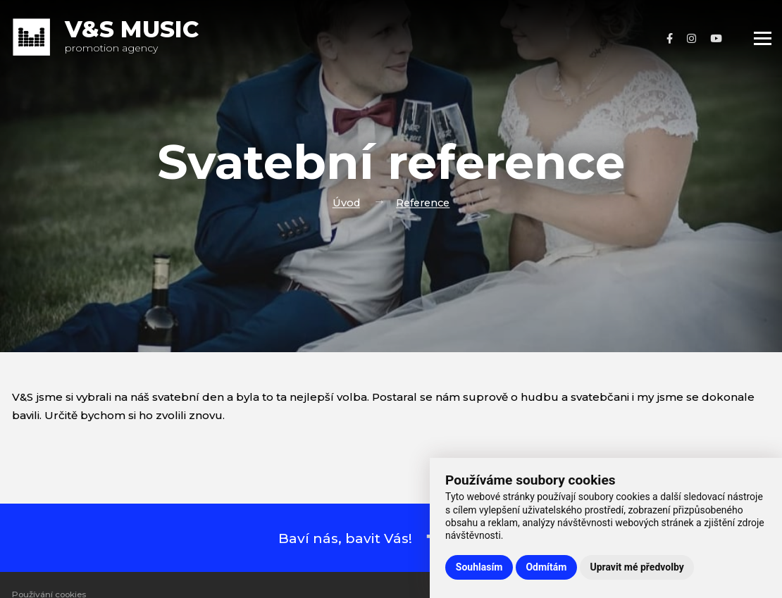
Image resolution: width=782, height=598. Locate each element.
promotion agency (132, 38)
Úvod (346, 203)
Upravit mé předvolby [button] (636, 567)
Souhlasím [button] (479, 567)
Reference (422, 203)
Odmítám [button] (546, 567)
